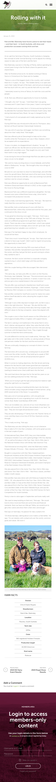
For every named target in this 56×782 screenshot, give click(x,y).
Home (20, 23)
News (25, 23)
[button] (46, 4)
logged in (16, 686)
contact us (16, 736)
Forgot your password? (28, 771)
